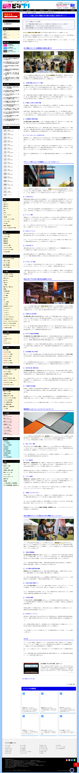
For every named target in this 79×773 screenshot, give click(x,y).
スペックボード (6, 308)
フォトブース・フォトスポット (9, 318)
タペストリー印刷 (6, 242)
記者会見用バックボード (7, 300)
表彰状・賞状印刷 (6, 224)
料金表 (21, 10)
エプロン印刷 (6, 344)
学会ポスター (5, 203)
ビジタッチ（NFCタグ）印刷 (8, 368)
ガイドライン (28, 770)
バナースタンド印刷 (7, 244)
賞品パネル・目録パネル (7, 282)
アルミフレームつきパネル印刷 (26, 751)
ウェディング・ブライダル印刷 (9, 387)
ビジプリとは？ (14, 10)
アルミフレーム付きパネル (8, 310)
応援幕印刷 (5, 240)
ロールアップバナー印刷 (7, 246)
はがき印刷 (58, 745)
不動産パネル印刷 (6, 383)
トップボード (5, 306)
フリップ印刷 (5, 288)
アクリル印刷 (5, 327)
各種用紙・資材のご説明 (7, 458)
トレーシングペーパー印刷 (8, 218)
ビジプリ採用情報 (10, 472)
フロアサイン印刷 (7, 373)
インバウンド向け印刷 (7, 389)
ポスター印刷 (8, 745)
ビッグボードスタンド (8, 375)
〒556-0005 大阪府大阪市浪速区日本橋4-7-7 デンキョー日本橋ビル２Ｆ (22, 761)
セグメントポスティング (7, 464)
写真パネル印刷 (8, 751)
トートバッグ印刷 (7, 346)
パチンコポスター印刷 (44, 748)
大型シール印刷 (6, 257)
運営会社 (14, 770)
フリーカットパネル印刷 (7, 272)
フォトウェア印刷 (7, 354)
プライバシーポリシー (9, 770)
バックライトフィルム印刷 (8, 255)
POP (4, 294)
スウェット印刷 (7, 348)
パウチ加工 (5, 222)
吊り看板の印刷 (6, 286)
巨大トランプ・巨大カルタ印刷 (9, 316)
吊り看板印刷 (23, 748)
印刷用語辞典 (5, 429)
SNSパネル (5, 292)
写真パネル (5, 278)
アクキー (5, 333)
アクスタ (5, 329)
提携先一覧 (5, 466)
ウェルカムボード (6, 302)
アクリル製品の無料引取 (60, 748)
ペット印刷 (5, 397)
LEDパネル (5, 366)
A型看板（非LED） (7, 365)
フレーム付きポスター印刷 (9, 226)
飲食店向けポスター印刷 (7, 385)
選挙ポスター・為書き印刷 (8, 395)
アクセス (65, 10)
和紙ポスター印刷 (43, 751)
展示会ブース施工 (6, 454)
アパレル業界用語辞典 (7, 446)
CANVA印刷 (5, 456)
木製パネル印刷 (7, 320)
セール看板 (5, 298)
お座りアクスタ (7, 331)
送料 (35, 10)
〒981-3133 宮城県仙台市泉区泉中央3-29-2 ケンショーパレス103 (21, 765)
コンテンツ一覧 (6, 462)
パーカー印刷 (6, 350)
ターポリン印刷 (6, 232)
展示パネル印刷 (8, 753)
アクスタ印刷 (23, 745)
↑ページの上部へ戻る (70, 684)
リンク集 (9, 471)
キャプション (5, 304)
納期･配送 (29, 10)
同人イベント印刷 (6, 381)
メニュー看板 (5, 296)
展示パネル (5, 276)
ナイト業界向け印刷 (7, 393)
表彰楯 (4, 284)
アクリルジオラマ (6, 335)
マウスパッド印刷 (6, 362)
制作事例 (5, 452)
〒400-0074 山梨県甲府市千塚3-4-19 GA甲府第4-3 (18, 764)
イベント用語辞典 (6, 431)
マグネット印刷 (6, 263)
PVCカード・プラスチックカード (9, 370)
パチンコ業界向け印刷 (7, 391)
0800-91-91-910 (61, 6)
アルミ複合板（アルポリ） (8, 312)
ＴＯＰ (5, 10)
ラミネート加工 (6, 220)
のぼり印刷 (6, 249)
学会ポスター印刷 (9, 748)
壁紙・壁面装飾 (6, 261)
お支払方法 (42, 10)
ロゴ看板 (5, 280)
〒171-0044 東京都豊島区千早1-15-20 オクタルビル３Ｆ (19, 760)
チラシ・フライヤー (7, 214)
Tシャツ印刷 (5, 342)
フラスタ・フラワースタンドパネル (9, 314)
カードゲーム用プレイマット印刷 (9, 360)
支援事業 (5, 468)
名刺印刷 (42, 753)
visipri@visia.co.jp (68, 2)
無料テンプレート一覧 (7, 460)
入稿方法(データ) (50, 10)
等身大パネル (5, 274)
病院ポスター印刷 (43, 745)
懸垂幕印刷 (5, 238)
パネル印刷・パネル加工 (7, 270)
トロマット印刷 (6, 234)
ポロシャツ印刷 (7, 352)
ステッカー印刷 (6, 259)
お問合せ (73, 10)
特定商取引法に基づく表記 (21, 770)
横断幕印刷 (5, 236)
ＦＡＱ (59, 10)
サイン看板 (5, 290)
